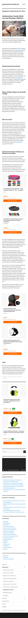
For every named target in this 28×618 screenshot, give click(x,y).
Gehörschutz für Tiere (12, 379)
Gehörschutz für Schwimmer (10, 539)
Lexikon (5, 548)
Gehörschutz (6, 530)
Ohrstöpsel (5, 551)
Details (14, 199)
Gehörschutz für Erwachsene (10, 535)
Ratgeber (5, 554)
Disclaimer (5, 562)
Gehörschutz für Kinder (8, 538)
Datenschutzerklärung (8, 564)
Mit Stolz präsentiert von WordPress (19, 615)
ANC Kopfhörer (6, 528)
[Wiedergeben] (3, 475)
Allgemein (5, 527)
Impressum (6, 561)
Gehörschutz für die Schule (9, 533)
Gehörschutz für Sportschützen (10, 541)
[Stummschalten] (22, 475)
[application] (14, 470)
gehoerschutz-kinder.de (10, 4)
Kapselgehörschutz (7, 544)
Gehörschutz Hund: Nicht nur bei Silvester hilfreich (12, 17)
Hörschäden (18, 50)
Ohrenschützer (17, 77)
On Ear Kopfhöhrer (7, 552)
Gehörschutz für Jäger (8, 536)
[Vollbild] (24, 475)
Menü (24, 4)
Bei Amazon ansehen (14, 202)
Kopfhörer (5, 546)
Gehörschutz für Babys (8, 531)
